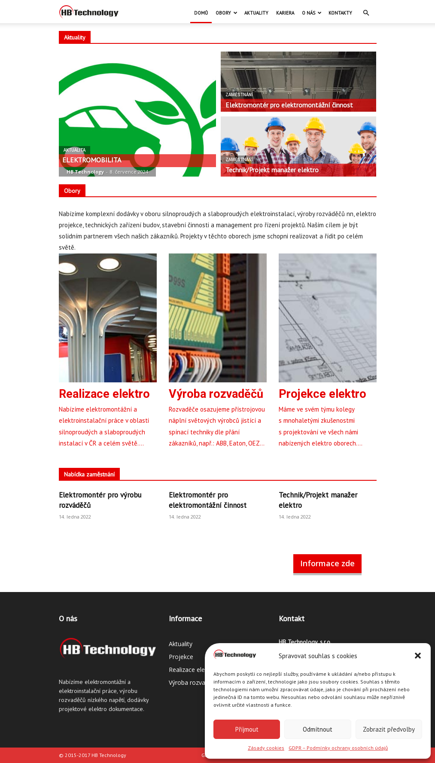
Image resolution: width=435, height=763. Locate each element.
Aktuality (256, 13)
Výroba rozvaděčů (194, 682)
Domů (201, 13)
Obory (226, 13)
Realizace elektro (192, 669)
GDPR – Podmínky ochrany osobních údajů (338, 748)
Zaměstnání (239, 94)
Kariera (285, 13)
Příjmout (247, 729)
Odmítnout (317, 729)
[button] (418, 655)
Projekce (181, 657)
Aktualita (74, 150)
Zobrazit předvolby (389, 729)
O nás (312, 13)
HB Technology (85, 171)
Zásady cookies (266, 748)
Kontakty (340, 13)
